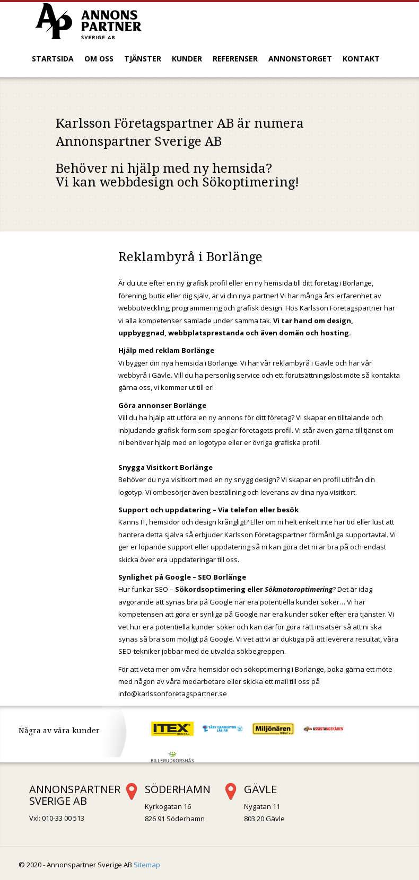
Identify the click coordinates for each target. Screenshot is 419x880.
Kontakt (361, 59)
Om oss (99, 59)
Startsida (53, 59)
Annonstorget (300, 59)
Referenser (235, 59)
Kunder (187, 59)
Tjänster (142, 59)
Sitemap (147, 864)
